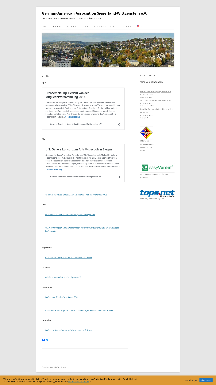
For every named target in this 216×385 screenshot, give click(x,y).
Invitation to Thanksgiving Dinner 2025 (155, 91)
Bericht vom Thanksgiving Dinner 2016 (61, 297)
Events (85, 26)
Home (44, 26)
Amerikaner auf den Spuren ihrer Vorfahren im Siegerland (70, 214)
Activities (71, 26)
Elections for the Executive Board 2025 (155, 100)
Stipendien (126, 26)
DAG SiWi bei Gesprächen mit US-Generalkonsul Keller (68, 257)
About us (57, 26)
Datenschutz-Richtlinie (78, 381)
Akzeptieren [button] (206, 380)
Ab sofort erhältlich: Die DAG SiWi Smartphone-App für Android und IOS (76, 194)
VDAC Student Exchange (104, 26)
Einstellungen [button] (191, 380)
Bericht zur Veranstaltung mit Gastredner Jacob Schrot (68, 330)
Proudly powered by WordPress (54, 367)
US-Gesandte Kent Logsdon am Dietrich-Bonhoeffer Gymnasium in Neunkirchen (79, 310)
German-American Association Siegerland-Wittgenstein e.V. (94, 13)
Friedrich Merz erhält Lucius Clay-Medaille (63, 277)
